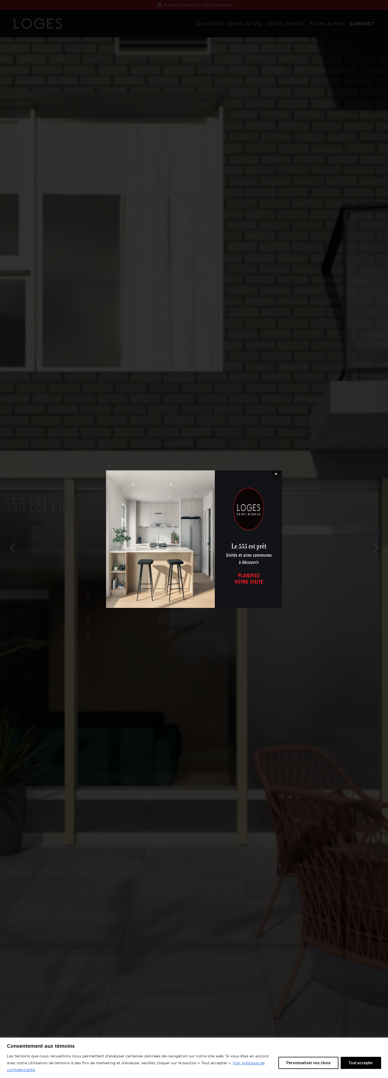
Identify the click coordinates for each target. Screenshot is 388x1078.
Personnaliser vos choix (308, 1063)
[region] (194, 1058)
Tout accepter (361, 1063)
